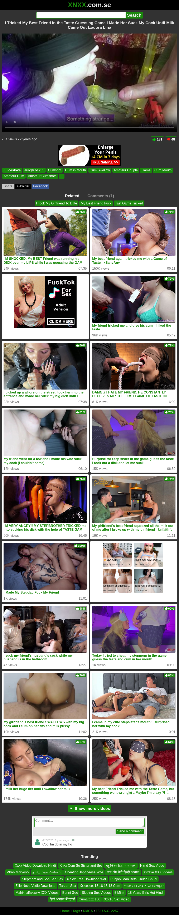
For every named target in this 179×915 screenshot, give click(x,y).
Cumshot (54, 170)
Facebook (40, 186)
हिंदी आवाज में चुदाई (62, 899)
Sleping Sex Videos (96, 892)
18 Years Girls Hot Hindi (146, 892)
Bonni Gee (70, 892)
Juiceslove (12, 170)
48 (171, 139)
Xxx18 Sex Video (116, 899)
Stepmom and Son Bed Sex (42, 879)
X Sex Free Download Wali (87, 879)
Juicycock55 (34, 170)
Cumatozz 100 (89, 899)
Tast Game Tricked (129, 203)
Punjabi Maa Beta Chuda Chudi (133, 879)
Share (8, 186)
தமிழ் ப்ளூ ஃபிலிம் (46, 872)
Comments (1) (100, 196)
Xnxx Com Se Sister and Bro (81, 865)
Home (65, 911)
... (61, 176)
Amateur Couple (126, 170)
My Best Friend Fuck (96, 203)
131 (158, 139)
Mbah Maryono (17, 872)
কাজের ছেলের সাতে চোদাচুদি (144, 886)
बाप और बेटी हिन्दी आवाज (123, 872)
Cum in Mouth (75, 170)
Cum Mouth (163, 170)
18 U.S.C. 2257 (107, 911)
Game (146, 170)
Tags (76, 911)
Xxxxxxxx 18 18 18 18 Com (100, 886)
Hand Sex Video (152, 865)
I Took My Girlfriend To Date (56, 203)
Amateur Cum (14, 176)
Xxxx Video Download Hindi (35, 865)
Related (72, 196)
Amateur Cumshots (42, 176)
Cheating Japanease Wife (84, 872)
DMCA (88, 911)
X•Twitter (22, 186)
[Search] (81, 15)
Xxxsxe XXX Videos (158, 872)
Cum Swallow (100, 170)
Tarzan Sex (67, 886)
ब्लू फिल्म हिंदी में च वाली (121, 865)
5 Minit (119, 892)
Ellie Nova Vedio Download (35, 886)
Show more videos (89, 808)
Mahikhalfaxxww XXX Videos (36, 892)
